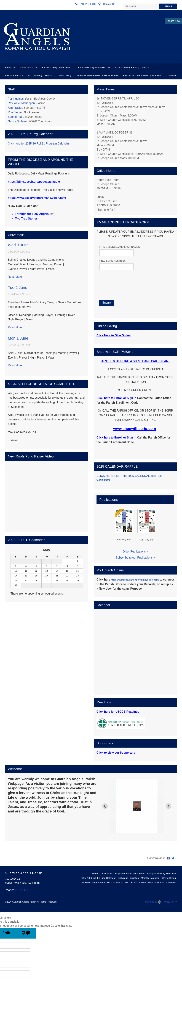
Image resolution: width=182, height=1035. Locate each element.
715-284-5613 (23, 890)
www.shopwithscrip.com (134, 428)
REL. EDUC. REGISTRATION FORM (142, 75)
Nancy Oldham (17, 121)
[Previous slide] (105, 806)
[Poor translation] (26, 933)
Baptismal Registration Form (56, 67)
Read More (15, 276)
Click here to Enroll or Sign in (116, 397)
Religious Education (15, 75)
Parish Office (26, 67)
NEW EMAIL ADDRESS (112, 260)
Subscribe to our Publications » (135, 557)
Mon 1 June (18, 338)
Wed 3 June (18, 245)
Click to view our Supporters (116, 752)
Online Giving (64, 75)
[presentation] (121, 303)
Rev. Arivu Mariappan (21, 103)
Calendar (171, 75)
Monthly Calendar (43, 75)
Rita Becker (15, 112)
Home (8, 67)
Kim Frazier (15, 107)
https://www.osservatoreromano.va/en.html (37, 197)
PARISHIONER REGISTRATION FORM (97, 75)
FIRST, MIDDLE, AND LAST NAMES (119, 246)
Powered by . (153, 901)
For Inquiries (16, 98)
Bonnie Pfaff (15, 116)
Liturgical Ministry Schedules (91, 67)
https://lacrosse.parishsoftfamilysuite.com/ (135, 579)
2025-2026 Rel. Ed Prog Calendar (132, 67)
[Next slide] (168, 806)
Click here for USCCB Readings (118, 711)
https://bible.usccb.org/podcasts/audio (34, 181)
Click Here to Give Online (113, 335)
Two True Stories (26, 218)
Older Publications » (135, 551)
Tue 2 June (17, 287)
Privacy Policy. (170, 901)
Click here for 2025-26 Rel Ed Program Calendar (38, 143)
